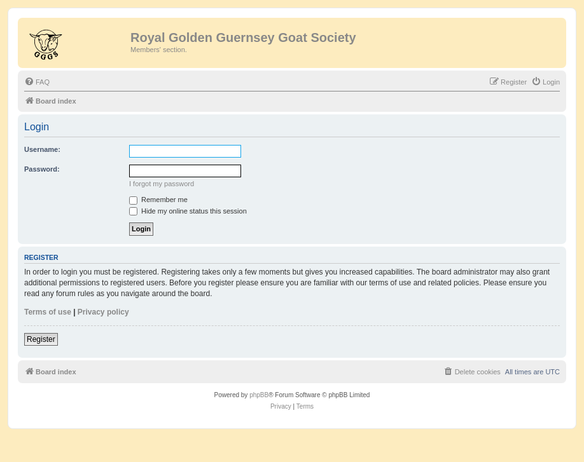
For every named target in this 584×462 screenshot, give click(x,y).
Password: (42, 169)
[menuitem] (37, 82)
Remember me (158, 199)
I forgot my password (161, 183)
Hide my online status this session (188, 211)
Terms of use (47, 312)
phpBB (258, 394)
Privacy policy (103, 312)
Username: (42, 149)
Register (41, 339)
